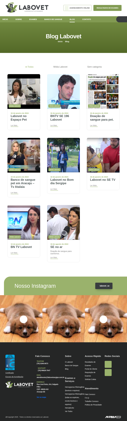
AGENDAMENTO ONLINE (78, 8)
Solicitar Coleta (90, 379)
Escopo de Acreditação (14, 377)
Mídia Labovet (60, 66)
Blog (71, 19)
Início (5, 19)
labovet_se (103, 285)
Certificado (9, 373)
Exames (32, 19)
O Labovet (69, 362)
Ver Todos (69, 411)
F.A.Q (87, 397)
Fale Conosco (90, 394)
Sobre (18, 19)
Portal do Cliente (91, 369)
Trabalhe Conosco (92, 401)
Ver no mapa (42, 394)
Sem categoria (94, 66)
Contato (85, 19)
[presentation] (23, 319)
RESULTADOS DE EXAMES (108, 8)
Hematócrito (69, 407)
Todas (30, 66)
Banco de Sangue (52, 19)
